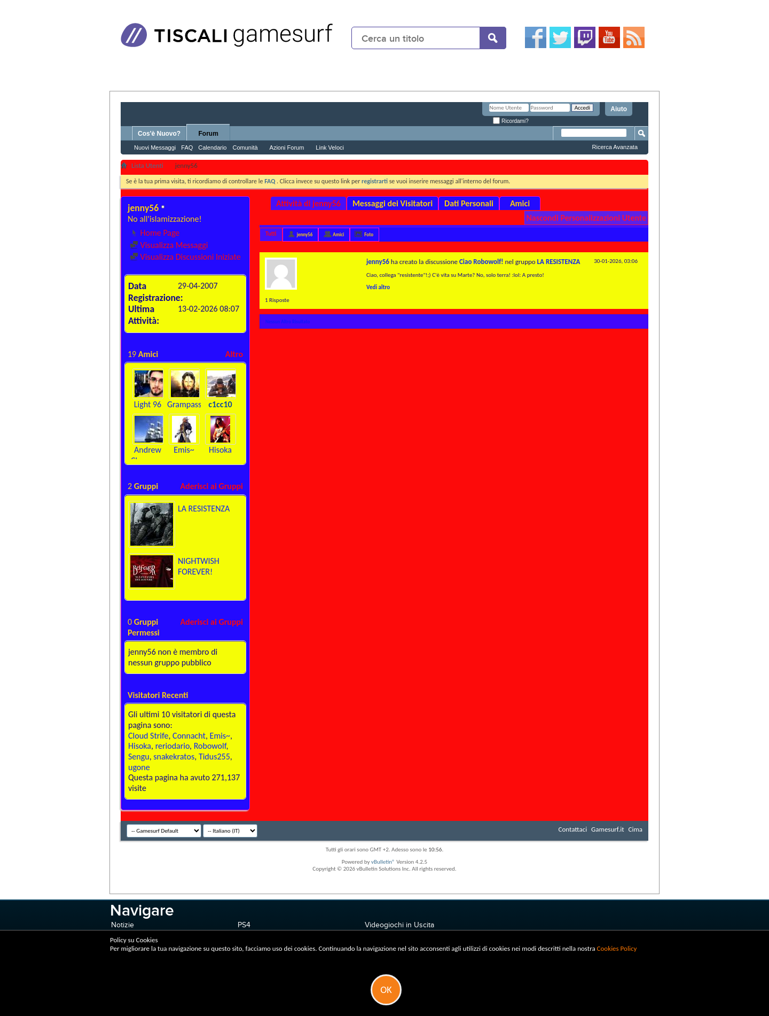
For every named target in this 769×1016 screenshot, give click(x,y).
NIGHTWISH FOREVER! (198, 566)
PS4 (244, 925)
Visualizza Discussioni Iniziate (185, 257)
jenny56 (305, 234)
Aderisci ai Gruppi (211, 486)
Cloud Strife (148, 736)
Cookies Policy (617, 948)
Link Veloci (330, 147)
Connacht (189, 736)
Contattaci (573, 829)
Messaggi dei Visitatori (392, 203)
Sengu (139, 756)
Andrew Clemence (148, 455)
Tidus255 (214, 756)
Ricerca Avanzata (615, 147)
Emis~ (184, 450)
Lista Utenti (147, 165)
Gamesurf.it (607, 829)
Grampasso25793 (197, 404)
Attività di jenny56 (308, 203)
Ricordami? (510, 121)
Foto (368, 234)
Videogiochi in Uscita (399, 925)
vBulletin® (383, 861)
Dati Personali (468, 203)
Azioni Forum (287, 147)
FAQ (187, 147)
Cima (635, 829)
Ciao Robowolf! (481, 262)
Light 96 (147, 404)
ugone (139, 767)
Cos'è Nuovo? (159, 133)
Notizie (122, 925)
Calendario (212, 147)
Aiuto (618, 109)
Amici (520, 203)
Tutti (271, 233)
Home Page (154, 233)
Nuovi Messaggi (155, 147)
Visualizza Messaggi (169, 245)
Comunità (244, 147)
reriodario (172, 746)
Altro (234, 354)
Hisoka (220, 450)
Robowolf (210, 746)
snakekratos (173, 756)
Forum (208, 133)
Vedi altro (378, 287)
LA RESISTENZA (204, 508)
